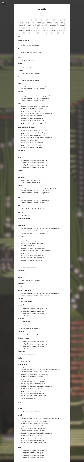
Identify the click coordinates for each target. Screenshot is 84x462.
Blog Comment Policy (25, 286)
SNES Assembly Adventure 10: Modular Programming (32, 108)
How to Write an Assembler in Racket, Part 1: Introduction (33, 88)
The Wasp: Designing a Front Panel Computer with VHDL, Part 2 (34, 165)
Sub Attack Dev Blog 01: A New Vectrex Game (30, 154)
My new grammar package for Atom (28, 267)
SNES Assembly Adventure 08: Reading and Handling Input (33, 111)
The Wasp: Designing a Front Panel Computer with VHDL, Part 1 (34, 167)
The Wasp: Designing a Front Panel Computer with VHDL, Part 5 (34, 160)
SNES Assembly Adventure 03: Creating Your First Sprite (32, 120)
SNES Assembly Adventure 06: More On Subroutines (31, 115)
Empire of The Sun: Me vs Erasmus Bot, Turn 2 (30, 45)
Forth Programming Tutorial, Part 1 (28, 60)
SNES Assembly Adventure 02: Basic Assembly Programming (33, 122)
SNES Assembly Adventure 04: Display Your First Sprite (32, 118)
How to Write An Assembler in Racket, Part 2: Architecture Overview (35, 86)
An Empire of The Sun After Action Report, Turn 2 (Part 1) (32, 44)
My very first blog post (25, 215)
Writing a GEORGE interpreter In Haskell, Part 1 (30, 67)
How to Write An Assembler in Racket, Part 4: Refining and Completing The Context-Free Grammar (41, 95)
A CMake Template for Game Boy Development (30, 73)
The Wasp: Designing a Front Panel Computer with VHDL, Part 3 (34, 164)
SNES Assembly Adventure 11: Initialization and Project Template (34, 106)
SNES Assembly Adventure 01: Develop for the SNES (31, 123)
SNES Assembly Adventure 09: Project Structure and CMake (33, 110)
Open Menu (3, 3)
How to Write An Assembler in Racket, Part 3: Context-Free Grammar (35, 96)
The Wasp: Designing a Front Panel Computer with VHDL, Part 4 (34, 162)
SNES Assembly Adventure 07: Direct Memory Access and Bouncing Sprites (36, 113)
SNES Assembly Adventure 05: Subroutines (30, 117)
